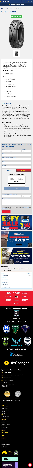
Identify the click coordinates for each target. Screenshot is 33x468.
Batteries (3, 422)
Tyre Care (4, 411)
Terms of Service (5, 208)
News (3, 435)
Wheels (3, 414)
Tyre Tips (3, 413)
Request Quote (6, 211)
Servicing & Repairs (6, 424)
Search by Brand (5, 410)
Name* (3, 153)
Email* (3, 161)
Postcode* (4, 165)
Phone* (9, 157)
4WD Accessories (5, 421)
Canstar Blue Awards (6, 444)
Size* (3, 149)
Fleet (3, 434)
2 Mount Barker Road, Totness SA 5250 (13, 375)
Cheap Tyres (4, 447)
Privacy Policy (26, 207)
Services (4, 419)
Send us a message (8, 380)
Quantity (24, 149)
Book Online (5, 432)
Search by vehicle (19, 269)
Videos (3, 437)
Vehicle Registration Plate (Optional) (9, 194)
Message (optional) (6, 198)
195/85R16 (28, 273)
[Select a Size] (16, 74)
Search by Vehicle (5, 407)
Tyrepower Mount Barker (16, 4)
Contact (3, 430)
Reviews (4, 438)
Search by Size (5, 408)
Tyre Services (4, 425)
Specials (4, 429)
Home (3, 8)
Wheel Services (5, 427)
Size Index (4, 443)
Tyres (3, 405)
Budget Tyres (4, 446)
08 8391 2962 (7, 377)
